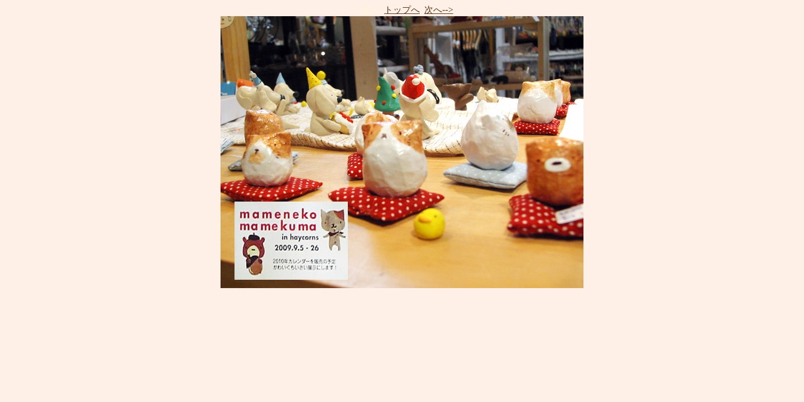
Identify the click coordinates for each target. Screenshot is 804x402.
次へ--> (438, 10)
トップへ (402, 10)
